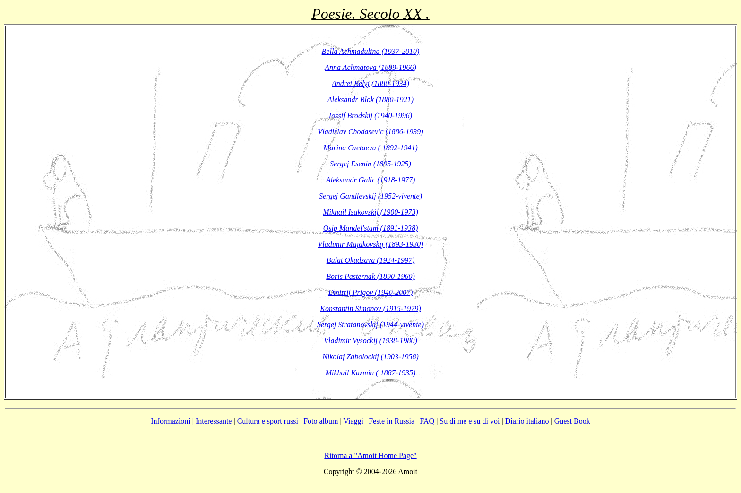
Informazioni (170, 421)
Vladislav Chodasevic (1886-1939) (370, 132)
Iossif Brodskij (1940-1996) (370, 116)
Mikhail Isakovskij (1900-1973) (370, 212)
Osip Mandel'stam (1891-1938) (370, 228)
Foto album (321, 421)
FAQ (427, 421)
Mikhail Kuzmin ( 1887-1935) (371, 373)
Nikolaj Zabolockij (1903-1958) (370, 357)
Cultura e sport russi (267, 421)
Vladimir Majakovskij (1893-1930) (370, 244)
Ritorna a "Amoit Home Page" (370, 455)
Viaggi (353, 421)
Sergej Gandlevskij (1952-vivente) (370, 196)
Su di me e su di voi (470, 421)
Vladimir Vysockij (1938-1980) (370, 341)
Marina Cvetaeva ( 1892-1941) (370, 148)
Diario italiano (527, 421)
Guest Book (572, 421)
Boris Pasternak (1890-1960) (370, 276)
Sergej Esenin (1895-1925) (370, 164)
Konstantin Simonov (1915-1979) (370, 308)
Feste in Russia (391, 421)
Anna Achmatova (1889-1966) (370, 67)
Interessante (214, 421)
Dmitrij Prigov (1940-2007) (370, 292)
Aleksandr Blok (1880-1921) (370, 99)
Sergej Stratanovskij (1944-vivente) (370, 324)
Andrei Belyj (351, 83)
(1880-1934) (390, 83)
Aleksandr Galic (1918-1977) (370, 180)
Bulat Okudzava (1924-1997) (371, 260)
